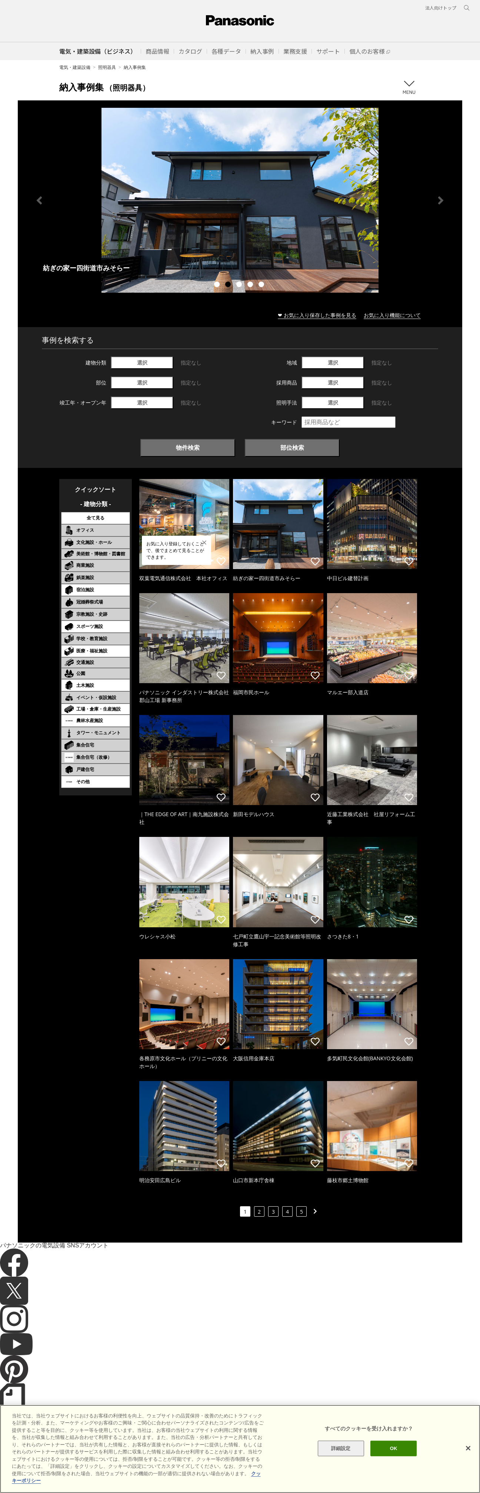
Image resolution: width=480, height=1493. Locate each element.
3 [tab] (240, 285)
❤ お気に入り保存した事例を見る (317, 315)
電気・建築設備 (74, 67)
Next (440, 200)
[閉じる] (468, 1448)
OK (393, 1448)
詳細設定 (341, 1448)
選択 (142, 362)
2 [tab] (229, 285)
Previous (39, 200)
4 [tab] (251, 285)
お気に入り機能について (392, 315)
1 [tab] (217, 285)
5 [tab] (262, 285)
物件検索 (188, 447)
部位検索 (292, 447)
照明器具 (107, 67)
